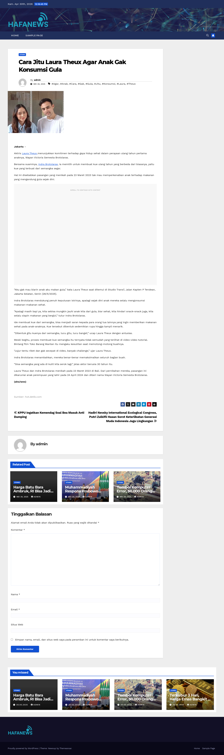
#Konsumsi (108, 83)
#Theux (131, 83)
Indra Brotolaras (48, 164)
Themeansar (66, 748)
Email (15, 609)
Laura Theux (30, 153)
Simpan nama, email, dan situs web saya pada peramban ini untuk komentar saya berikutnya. (72, 639)
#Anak (64, 83)
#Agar (55, 83)
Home (15, 35)
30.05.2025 (22, 705)
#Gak (81, 83)
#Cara (72, 83)
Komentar (18, 529)
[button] (207, 35)
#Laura (121, 83)
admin (37, 80)
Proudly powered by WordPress (23, 748)
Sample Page (34, 35)
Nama (15, 594)
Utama (22, 54)
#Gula (89, 83)
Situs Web (17, 624)
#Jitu (97, 83)
